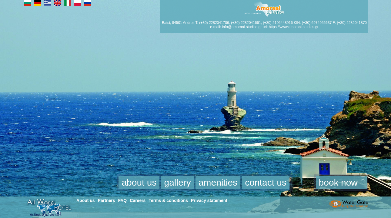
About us (85, 200)
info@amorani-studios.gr (242, 27)
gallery (177, 182)
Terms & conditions (168, 200)
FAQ (122, 200)
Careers (137, 200)
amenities (218, 182)
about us (139, 182)
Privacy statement (209, 200)
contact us (265, 182)
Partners (106, 200)
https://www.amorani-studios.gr (294, 27)
